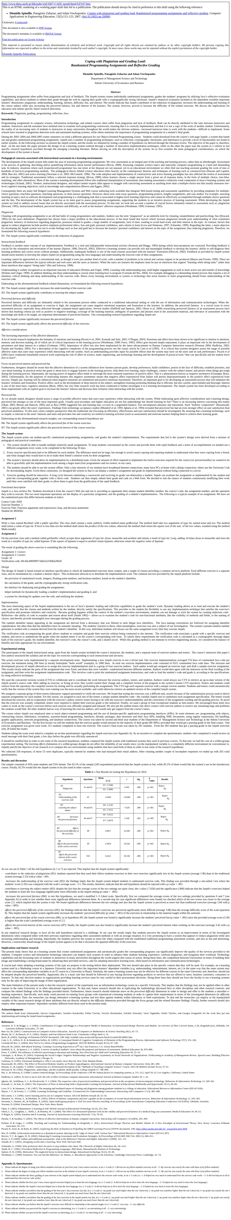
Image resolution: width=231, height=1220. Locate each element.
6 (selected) (21, 22)
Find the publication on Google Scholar (23, 39)
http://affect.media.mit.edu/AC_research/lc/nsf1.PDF (161, 1128)
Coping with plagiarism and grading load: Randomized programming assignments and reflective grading (147, 13)
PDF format (45, 28)
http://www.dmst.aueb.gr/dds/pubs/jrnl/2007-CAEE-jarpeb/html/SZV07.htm (46, 3)
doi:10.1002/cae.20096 (96, 16)
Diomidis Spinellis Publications (19, 53)
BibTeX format (53, 33)
